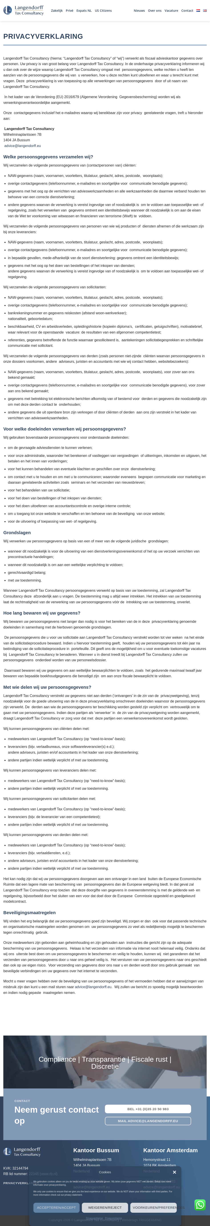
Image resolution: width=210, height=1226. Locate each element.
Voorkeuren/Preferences (155, 1207)
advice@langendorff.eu (22, 146)
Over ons (155, 10)
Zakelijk (57, 10)
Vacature (171, 10)
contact (22, 1101)
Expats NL (84, 10)
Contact (187, 10)
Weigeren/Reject (105, 1207)
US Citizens (103, 10)
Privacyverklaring (94, 1218)
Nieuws (139, 10)
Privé (69, 10)
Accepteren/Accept (56, 1207)
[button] (174, 1172)
